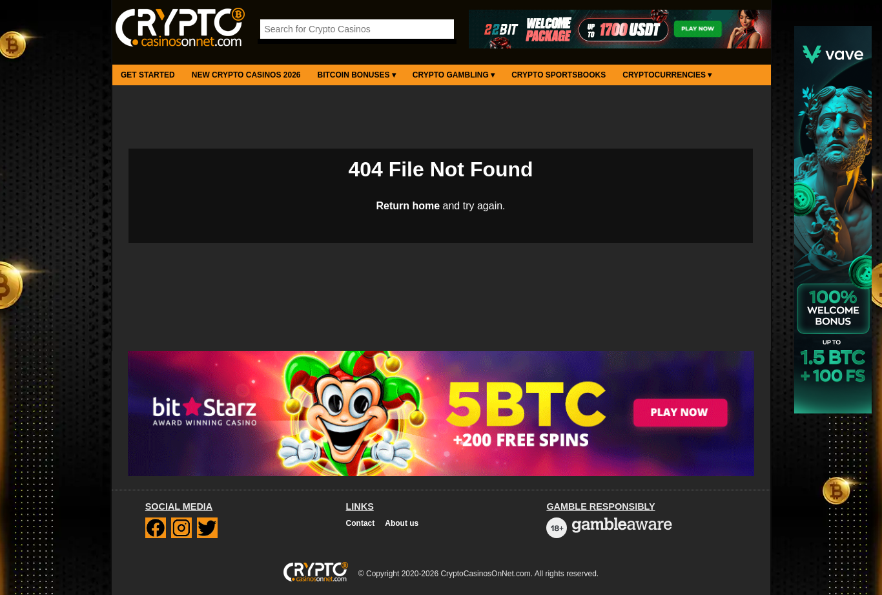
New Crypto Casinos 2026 (246, 74)
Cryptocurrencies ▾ (667, 74)
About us (401, 523)
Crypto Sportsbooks (558, 74)
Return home (408, 205)
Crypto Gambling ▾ (454, 74)
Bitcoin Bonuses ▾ (357, 74)
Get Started (148, 74)
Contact (360, 523)
